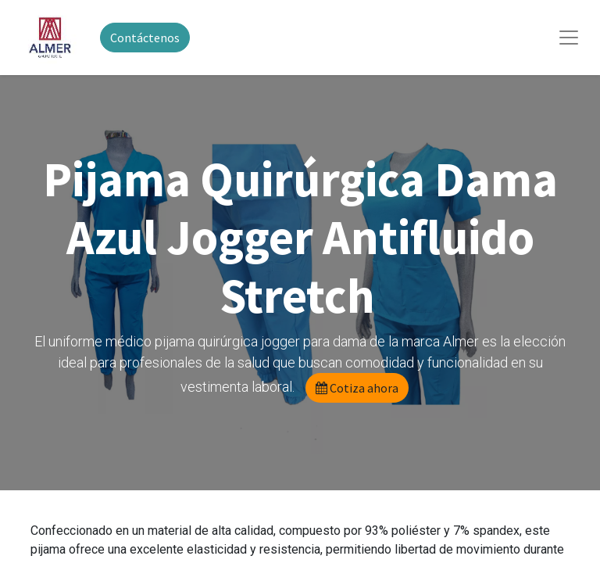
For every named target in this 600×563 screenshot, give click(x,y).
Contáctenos (145, 37)
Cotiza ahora (357, 388)
